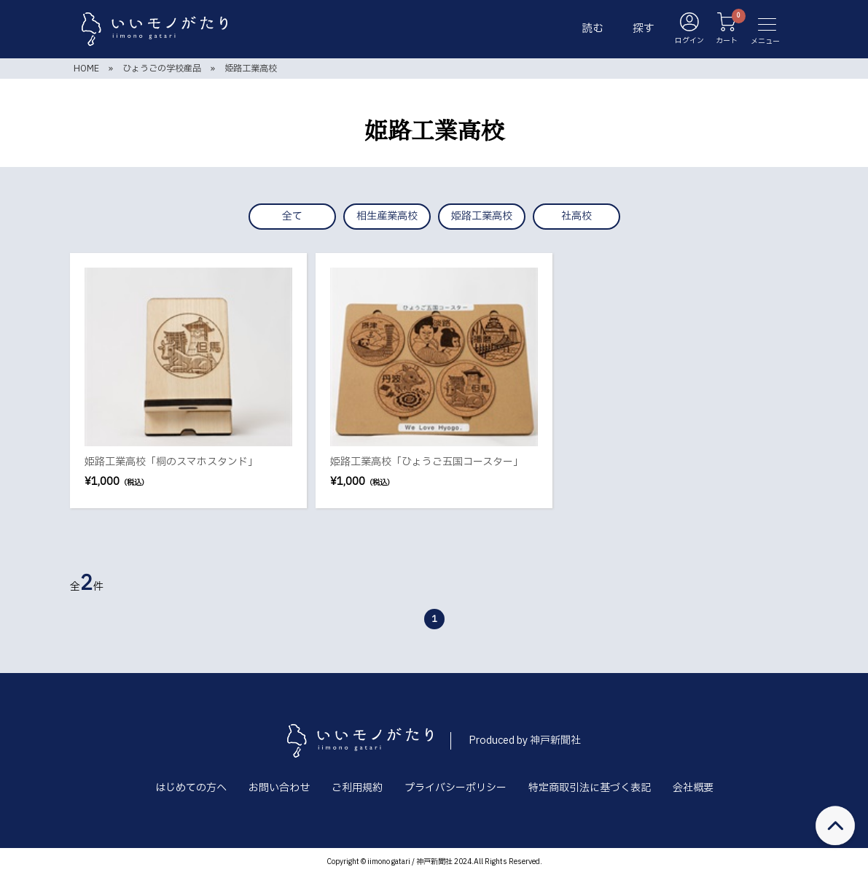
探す (643, 28)
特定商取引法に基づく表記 (589, 788)
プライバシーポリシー (455, 788)
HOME (86, 68)
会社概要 (693, 788)
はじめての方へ (191, 788)
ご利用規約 (357, 788)
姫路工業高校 (250, 68)
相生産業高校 (387, 216)
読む (592, 28)
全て (292, 216)
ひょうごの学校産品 (161, 68)
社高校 (576, 216)
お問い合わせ (279, 788)
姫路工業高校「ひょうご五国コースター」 (426, 462)
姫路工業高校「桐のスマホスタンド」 (171, 462)
